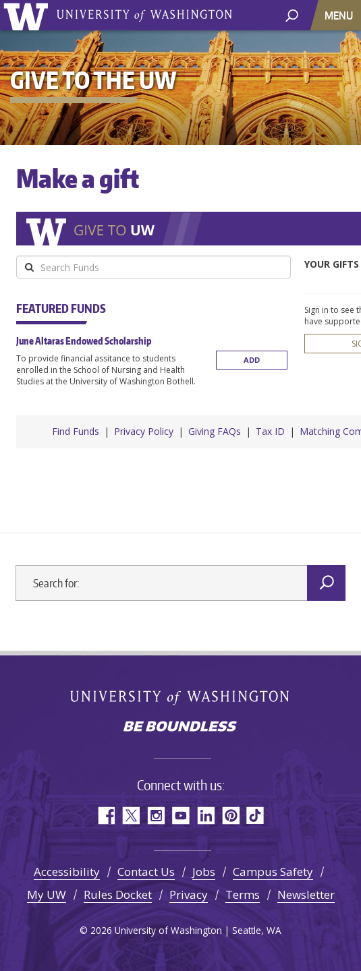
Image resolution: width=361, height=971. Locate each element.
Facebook (105, 812)
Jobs (203, 868)
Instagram (155, 812)
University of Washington (28, 15)
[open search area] (292, 14)
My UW (46, 891)
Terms (242, 891)
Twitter (130, 812)
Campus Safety (273, 868)
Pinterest (230, 812)
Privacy (188, 891)
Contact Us (146, 868)
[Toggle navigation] (340, 15)
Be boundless (180, 724)
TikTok (255, 812)
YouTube (180, 812)
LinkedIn (205, 812)
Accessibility (67, 868)
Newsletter (306, 891)
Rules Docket (118, 891)
